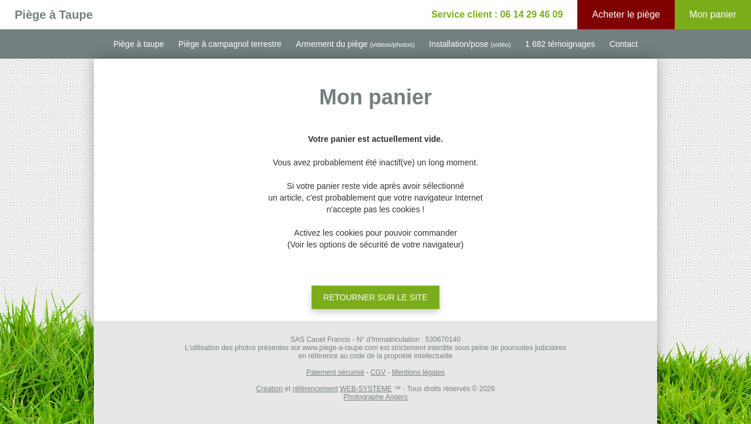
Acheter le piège (626, 14)
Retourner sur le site (375, 297)
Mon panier (712, 14)
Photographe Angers (375, 397)
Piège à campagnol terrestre (230, 44)
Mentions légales (418, 372)
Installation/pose (469, 44)
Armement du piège (355, 44)
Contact (624, 44)
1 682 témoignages (560, 44)
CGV (377, 372)
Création (269, 389)
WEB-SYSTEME (366, 389)
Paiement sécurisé (335, 372)
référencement (315, 389)
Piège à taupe (138, 44)
